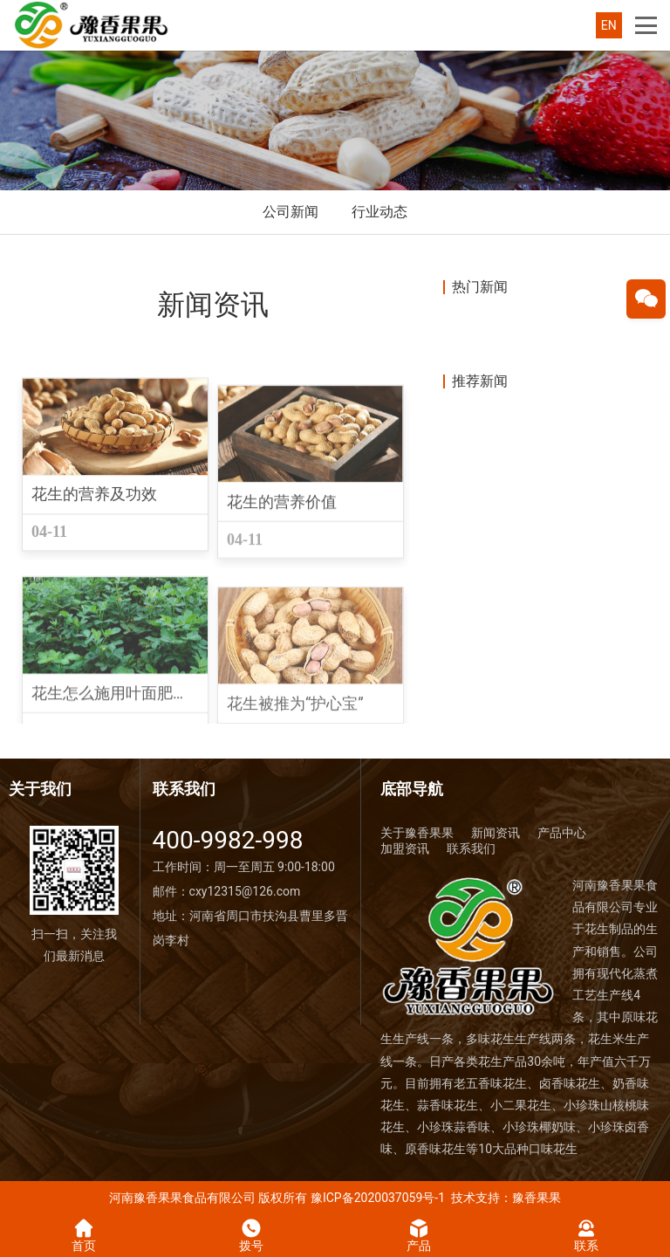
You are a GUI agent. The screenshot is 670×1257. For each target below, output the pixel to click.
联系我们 (471, 848)
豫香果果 (536, 1198)
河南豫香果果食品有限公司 (182, 1198)
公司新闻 (290, 211)
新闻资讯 (495, 833)
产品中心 (561, 833)
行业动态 (379, 211)
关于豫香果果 (417, 833)
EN (609, 25)
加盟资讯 (404, 848)
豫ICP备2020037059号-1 (378, 1198)
